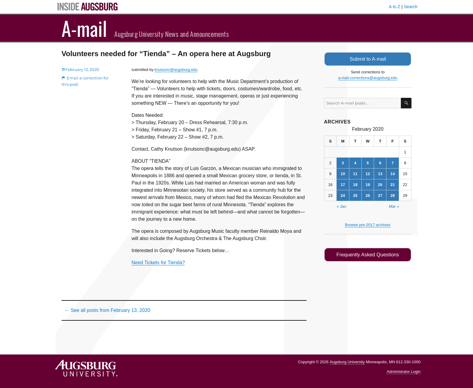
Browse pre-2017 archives (367, 224)
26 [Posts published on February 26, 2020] (368, 195)
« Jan (341, 206)
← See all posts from (107, 310)
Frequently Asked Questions (367, 254)
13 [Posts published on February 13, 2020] (380, 173)
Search (410, 6)
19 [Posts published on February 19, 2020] (368, 184)
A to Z (394, 6)
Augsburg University (347, 362)
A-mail (84, 28)
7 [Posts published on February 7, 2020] (393, 162)
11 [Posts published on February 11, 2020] (355, 173)
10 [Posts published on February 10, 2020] (343, 173)
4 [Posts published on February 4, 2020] (355, 162)
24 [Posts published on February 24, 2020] (343, 195)
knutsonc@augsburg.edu (175, 69)
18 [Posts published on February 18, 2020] (355, 184)
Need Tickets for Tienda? (158, 262)
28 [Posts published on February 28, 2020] (392, 195)
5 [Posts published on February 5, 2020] (368, 162)
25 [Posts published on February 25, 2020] (355, 195)
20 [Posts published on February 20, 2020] (380, 184)
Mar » (394, 206)
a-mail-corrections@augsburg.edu (367, 77)
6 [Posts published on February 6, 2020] (380, 162)
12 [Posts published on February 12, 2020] (368, 173)
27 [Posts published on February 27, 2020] (380, 195)
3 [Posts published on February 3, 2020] (343, 162)
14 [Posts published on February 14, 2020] (392, 173)
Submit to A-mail (368, 58)
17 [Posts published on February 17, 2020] (343, 184)
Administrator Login (404, 371)
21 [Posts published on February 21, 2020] (392, 184)
